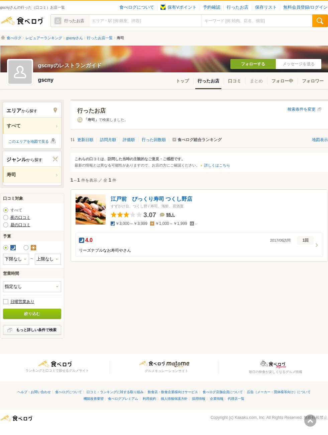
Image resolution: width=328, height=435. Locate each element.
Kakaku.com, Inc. (250, 417)
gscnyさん (74, 38)
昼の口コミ (20, 225)
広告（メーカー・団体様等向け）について (279, 392)
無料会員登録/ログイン (305, 7)
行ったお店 (237, 7)
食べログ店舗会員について (223, 392)
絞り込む (32, 313)
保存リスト (266, 7)
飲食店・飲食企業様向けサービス (173, 392)
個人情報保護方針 (174, 398)
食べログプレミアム (123, 398)
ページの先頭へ (310, 421)
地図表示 (320, 139)
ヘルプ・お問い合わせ (34, 392)
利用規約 (149, 398)
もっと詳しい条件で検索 (36, 330)
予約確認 (211, 7)
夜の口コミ (20, 217)
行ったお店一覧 (100, 38)
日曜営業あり (22, 301)
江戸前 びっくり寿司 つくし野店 (151, 199)
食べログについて (136, 7)
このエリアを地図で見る (28, 141)
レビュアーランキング (43, 38)
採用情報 (198, 398)
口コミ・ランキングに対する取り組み (115, 392)
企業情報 (216, 398)
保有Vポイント (178, 7)
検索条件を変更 (302, 109)
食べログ (22, 20)
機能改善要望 (94, 398)
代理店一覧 (236, 398)
